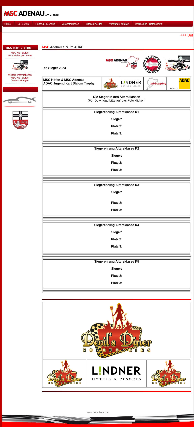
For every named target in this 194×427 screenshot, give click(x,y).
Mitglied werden (94, 24)
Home (7, 24)
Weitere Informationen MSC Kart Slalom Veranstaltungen (20, 78)
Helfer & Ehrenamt (45, 24)
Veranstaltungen (70, 24)
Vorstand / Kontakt (119, 24)
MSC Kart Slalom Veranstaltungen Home (20, 54)
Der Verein (23, 24)
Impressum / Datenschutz (148, 24)
